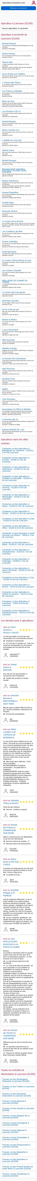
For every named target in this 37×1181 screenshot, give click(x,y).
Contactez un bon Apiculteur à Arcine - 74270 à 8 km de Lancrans (18, 586)
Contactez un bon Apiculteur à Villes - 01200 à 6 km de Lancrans (17, 527)
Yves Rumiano (8, 399)
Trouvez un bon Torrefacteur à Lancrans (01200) (15, 1175)
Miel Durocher (8, 340)
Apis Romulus (8, 368)
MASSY (15, 803)
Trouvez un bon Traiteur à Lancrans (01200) (18, 1087)
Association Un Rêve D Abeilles (16, 409)
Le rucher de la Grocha (12, 221)
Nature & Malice (9, 319)
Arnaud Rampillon (10, 192)
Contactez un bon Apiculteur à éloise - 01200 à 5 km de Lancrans (17, 505)
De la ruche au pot (10, 309)
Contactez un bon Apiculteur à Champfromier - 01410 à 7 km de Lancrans (17, 552)
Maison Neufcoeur (10, 181)
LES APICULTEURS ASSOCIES (10, 941)
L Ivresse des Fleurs (11, 82)
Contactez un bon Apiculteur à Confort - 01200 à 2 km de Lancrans (15, 460)
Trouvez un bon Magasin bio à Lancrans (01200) (16, 1117)
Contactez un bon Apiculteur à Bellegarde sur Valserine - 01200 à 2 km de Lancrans (17, 450)
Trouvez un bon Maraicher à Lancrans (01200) (15, 1153)
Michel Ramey (8, 53)
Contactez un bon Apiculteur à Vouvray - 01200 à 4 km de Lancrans (15, 487)
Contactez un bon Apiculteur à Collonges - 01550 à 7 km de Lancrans (15, 561)
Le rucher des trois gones (13, 292)
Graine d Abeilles (10, 241)
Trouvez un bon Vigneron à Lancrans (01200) (14, 1131)
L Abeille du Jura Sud (11, 140)
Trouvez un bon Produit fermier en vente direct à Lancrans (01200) (17, 1168)
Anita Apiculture (9, 252)
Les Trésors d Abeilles (12, 91)
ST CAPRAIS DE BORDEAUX (9, 735)
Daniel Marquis (9, 121)
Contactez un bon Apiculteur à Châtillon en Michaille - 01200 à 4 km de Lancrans (17, 478)
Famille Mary (8, 202)
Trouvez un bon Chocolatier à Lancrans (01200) (15, 1138)
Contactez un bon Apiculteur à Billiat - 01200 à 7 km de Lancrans (17, 543)
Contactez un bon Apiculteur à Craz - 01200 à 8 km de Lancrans (18, 578)
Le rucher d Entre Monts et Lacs (16, 260)
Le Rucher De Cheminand (14, 358)
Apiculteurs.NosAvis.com (13, 3)
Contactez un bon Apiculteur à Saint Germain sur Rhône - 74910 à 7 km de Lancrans (18, 535)
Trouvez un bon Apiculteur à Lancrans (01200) (15, 1160)
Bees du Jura (8, 101)
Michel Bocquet (9, 160)
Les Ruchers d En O (11, 111)
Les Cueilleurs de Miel (12, 231)
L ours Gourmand (10, 329)
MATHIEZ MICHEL (10, 301)
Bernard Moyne (9, 43)
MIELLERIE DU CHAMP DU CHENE (15, 281)
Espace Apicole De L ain (13, 429)
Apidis (5, 389)
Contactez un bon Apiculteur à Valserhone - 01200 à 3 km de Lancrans (15, 469)
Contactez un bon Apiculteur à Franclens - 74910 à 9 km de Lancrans (15, 603)
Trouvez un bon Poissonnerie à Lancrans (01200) (16, 1146)
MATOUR (7, 670)
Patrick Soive (8, 150)
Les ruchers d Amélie (11, 270)
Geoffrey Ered (8, 379)
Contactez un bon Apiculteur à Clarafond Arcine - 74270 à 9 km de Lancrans (18, 613)
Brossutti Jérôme (9, 211)
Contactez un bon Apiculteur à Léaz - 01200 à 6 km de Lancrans (18, 520)
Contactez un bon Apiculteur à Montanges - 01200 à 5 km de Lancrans (15, 497)
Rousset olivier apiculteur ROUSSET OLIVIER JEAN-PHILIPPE (14, 170)
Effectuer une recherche (18, 8)
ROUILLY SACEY (11, 633)
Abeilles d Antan (9, 348)
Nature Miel (7, 62)
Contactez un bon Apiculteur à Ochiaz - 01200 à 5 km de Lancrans (18, 512)
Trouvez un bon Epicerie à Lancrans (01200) (14, 1102)
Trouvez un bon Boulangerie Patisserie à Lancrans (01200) (15, 1080)
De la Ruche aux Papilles (13, 74)
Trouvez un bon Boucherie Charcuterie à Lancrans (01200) (16, 1095)
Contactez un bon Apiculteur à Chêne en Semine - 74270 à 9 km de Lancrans (17, 594)
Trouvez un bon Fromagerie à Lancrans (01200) (15, 1124)
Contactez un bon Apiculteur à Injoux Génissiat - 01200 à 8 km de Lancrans (18, 570)
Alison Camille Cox (10, 130)
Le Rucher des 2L (10, 419)
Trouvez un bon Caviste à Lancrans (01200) (18, 1109)
